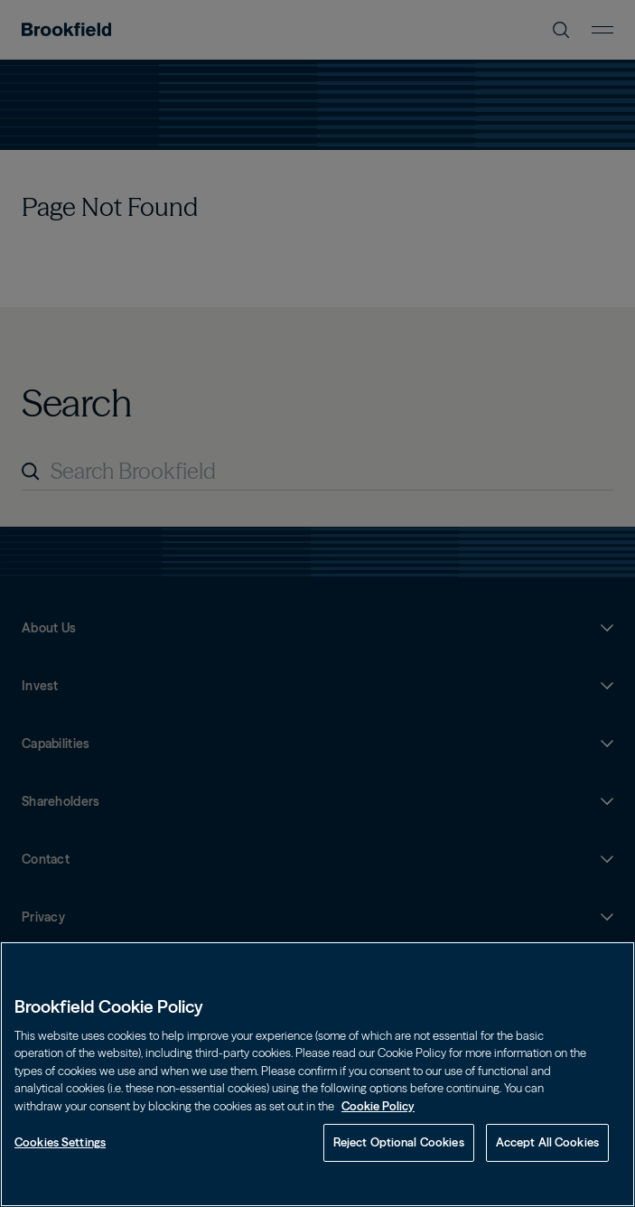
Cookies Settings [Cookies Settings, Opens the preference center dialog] (60, 1142)
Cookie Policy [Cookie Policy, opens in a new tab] (378, 1106)
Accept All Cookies (547, 1142)
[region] (317, 1074)
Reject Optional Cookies (398, 1142)
